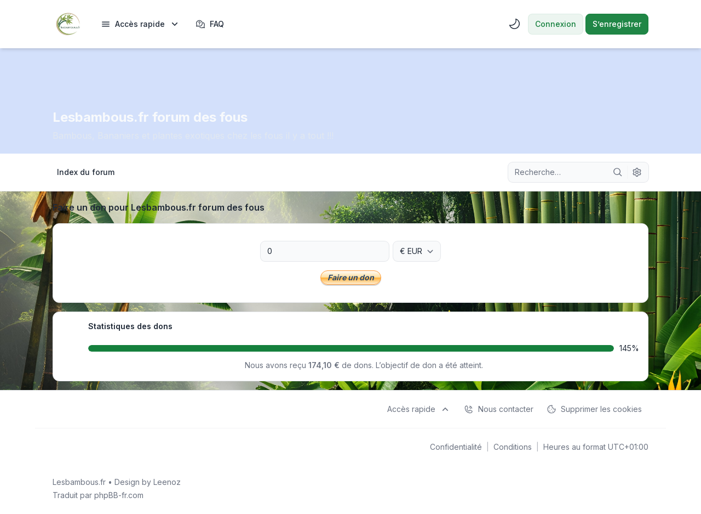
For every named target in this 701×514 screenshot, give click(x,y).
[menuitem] (140, 24)
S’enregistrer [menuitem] (617, 24)
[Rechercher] (617, 172)
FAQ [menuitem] (210, 24)
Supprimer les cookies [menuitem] (594, 409)
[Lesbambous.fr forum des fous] (68, 24)
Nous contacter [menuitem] (498, 409)
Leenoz (167, 482)
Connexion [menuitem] (555, 24)
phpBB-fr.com (118, 495)
